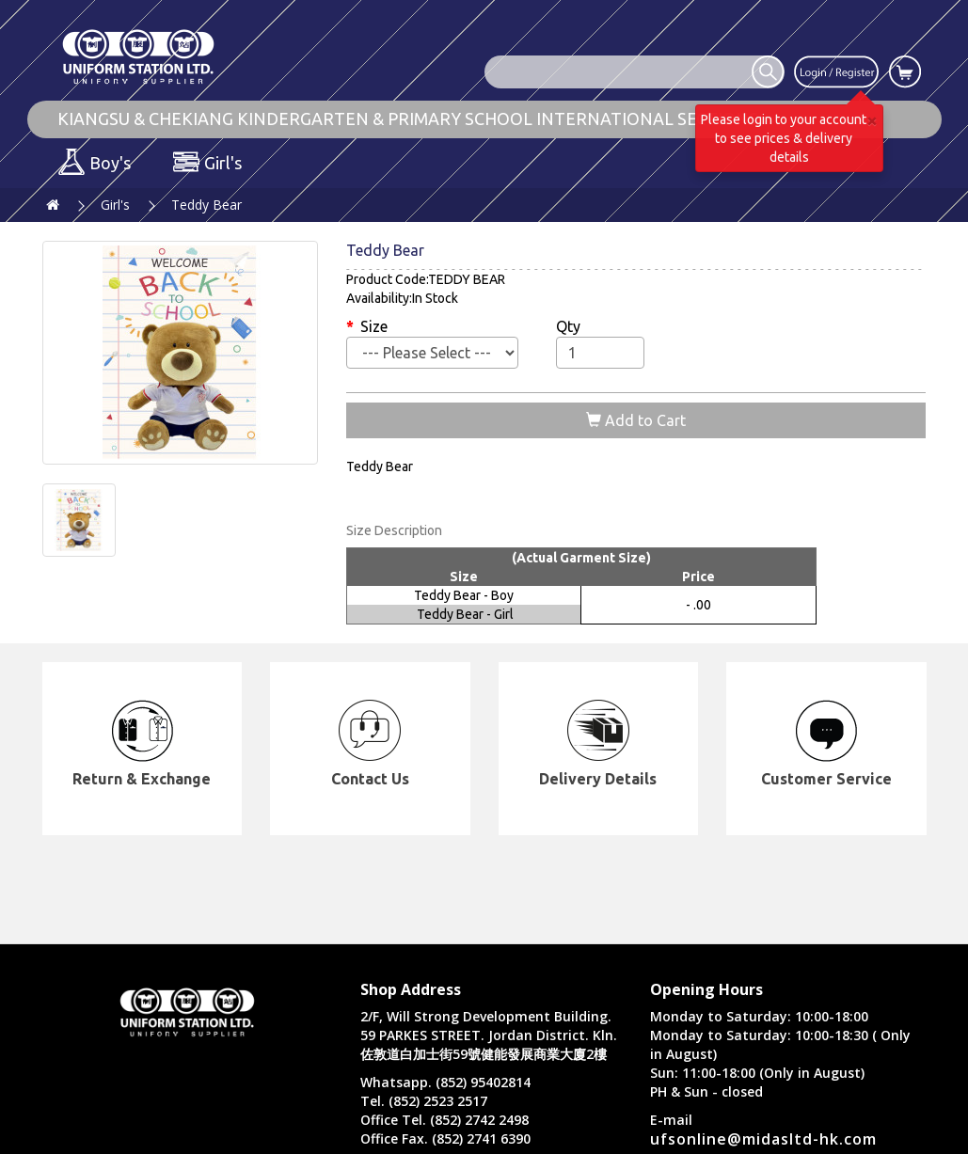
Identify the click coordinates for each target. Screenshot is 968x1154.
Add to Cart (636, 420)
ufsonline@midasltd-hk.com (763, 1139)
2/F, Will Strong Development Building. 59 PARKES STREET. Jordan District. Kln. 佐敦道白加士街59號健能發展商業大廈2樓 (488, 1035)
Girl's (115, 204)
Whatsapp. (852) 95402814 (445, 1082)
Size (374, 326)
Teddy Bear (206, 204)
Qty (568, 326)
